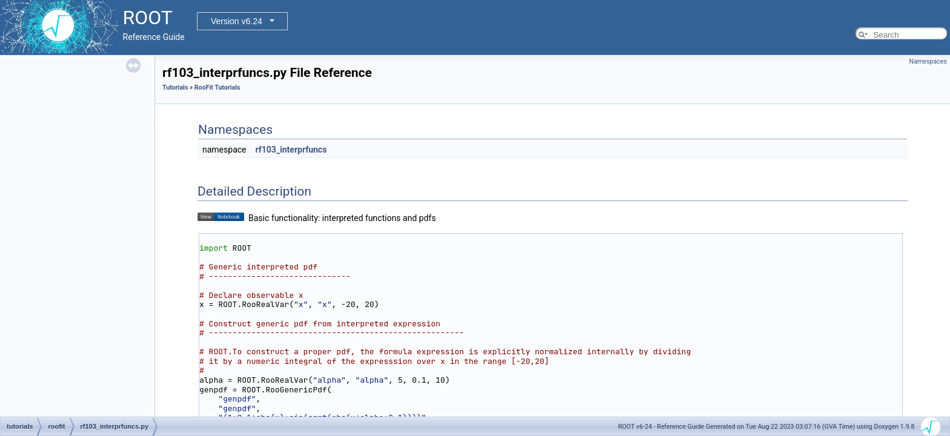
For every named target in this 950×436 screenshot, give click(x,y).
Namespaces (928, 61)
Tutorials (175, 87)
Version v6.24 (236, 21)
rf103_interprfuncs (291, 149)
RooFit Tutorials (217, 87)
